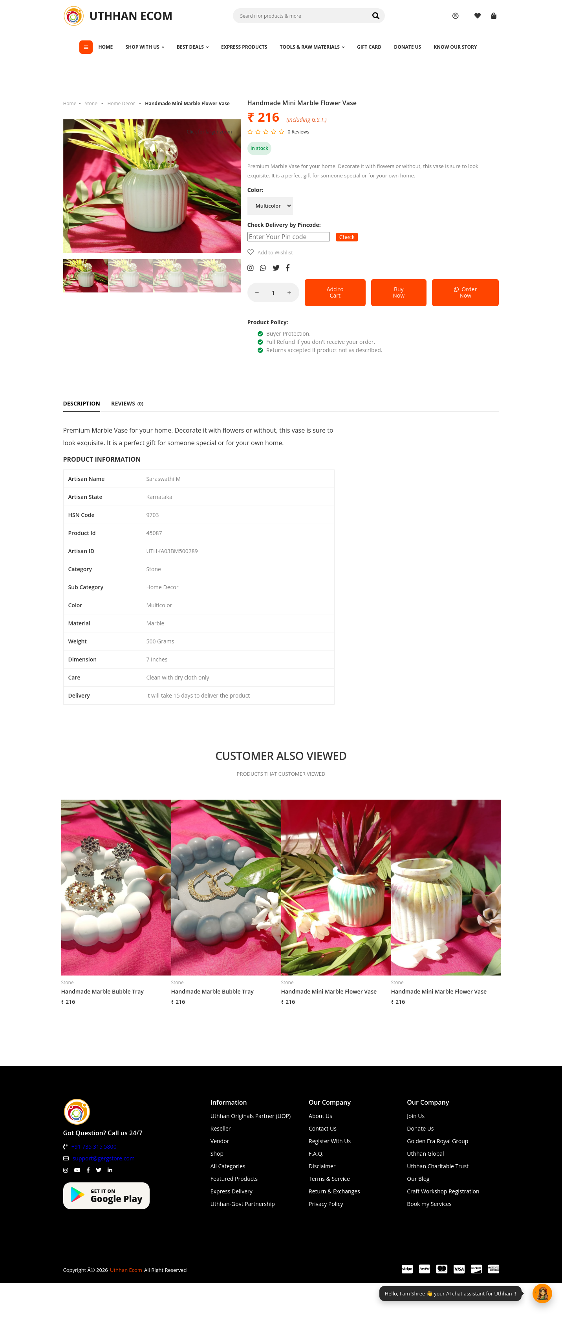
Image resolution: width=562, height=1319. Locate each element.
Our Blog (418, 1178)
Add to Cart (335, 292)
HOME (105, 47)
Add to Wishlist (275, 252)
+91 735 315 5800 (94, 1146)
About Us (320, 1116)
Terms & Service (329, 1178)
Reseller (221, 1128)
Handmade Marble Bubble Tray (102, 991)
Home (70, 103)
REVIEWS (127, 403)
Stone (91, 103)
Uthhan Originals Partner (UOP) (251, 1116)
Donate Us (420, 1128)
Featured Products (234, 1178)
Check (347, 237)
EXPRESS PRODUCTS (244, 47)
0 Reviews (298, 131)
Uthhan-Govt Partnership (243, 1204)
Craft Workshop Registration (443, 1191)
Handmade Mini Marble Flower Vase (187, 103)
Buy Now (399, 292)
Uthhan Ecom (126, 1269)
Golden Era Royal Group (437, 1141)
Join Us (416, 1116)
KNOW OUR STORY (455, 47)
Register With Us (330, 1141)
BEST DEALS (193, 47)
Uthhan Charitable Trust (438, 1166)
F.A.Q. (316, 1153)
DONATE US (407, 47)
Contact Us (323, 1128)
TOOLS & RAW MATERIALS (312, 47)
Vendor (220, 1141)
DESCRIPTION (82, 403)
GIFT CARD (369, 47)
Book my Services (429, 1204)
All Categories (228, 1166)
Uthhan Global (425, 1153)
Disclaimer (322, 1166)
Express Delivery (232, 1191)
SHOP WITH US (144, 47)
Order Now (465, 292)
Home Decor (121, 103)
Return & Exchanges (334, 1191)
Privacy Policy (326, 1204)
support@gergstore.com (104, 1158)
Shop (217, 1153)
